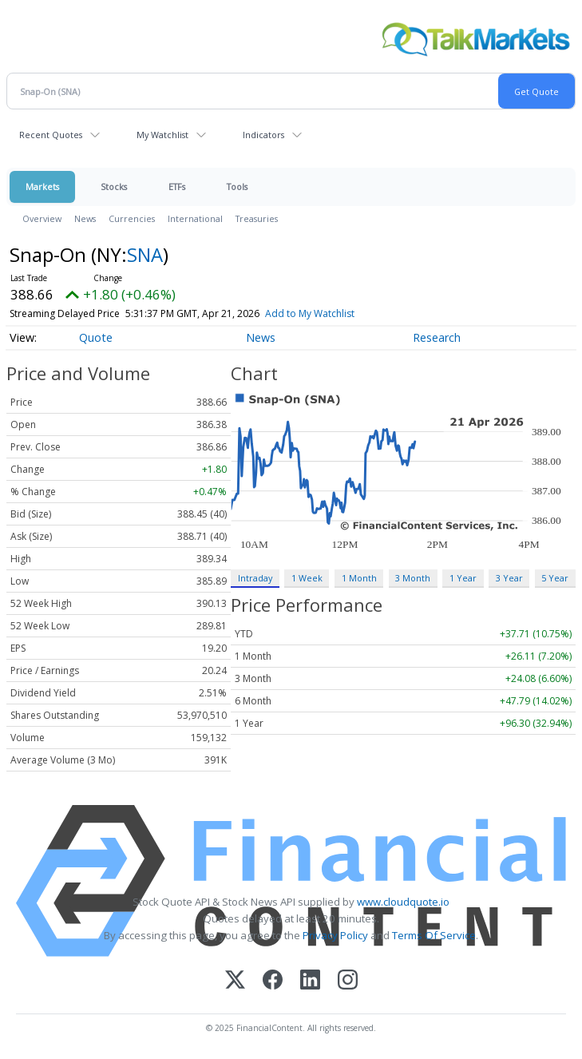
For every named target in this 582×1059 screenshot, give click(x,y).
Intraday (255, 578)
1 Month (359, 578)
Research (437, 337)
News (85, 218)
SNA (145, 254)
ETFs (176, 186)
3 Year (509, 578)
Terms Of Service (434, 935)
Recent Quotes (50, 135)
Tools (237, 186)
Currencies (132, 218)
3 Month (412, 578)
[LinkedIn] (310, 981)
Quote (96, 337)
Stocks (114, 186)
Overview (41, 218)
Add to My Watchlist (338, 313)
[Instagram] (347, 981)
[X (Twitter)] (235, 981)
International (195, 218)
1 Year (463, 578)
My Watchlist (162, 135)
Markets (42, 186)
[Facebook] (272, 981)
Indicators (263, 135)
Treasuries (257, 218)
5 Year (554, 578)
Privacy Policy (335, 935)
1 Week (307, 578)
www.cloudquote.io (403, 901)
